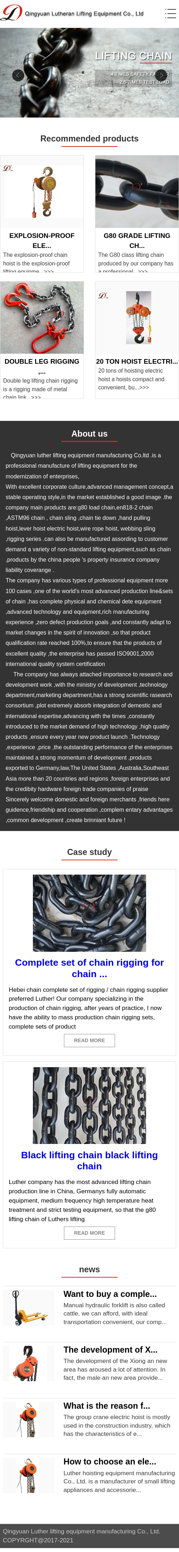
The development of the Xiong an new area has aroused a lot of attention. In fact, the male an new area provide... (115, 1373)
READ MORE (90, 1042)
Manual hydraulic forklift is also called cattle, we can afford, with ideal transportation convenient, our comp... (115, 1317)
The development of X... (111, 1353)
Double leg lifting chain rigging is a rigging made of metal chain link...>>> (40, 389)
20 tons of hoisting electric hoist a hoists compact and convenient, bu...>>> (131, 379)
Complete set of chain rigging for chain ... (89, 968)
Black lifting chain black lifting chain (89, 1162)
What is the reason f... (107, 1409)
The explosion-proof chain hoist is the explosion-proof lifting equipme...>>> (36, 263)
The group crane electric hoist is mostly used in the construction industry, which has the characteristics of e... (117, 1429)
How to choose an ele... (110, 1465)
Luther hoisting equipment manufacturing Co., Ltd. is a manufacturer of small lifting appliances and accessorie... (119, 1485)
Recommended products (89, 138)
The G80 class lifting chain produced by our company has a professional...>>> (135, 263)
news (89, 1273)
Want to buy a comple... (110, 1297)
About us (89, 433)
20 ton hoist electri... (137, 361)
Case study (89, 852)
